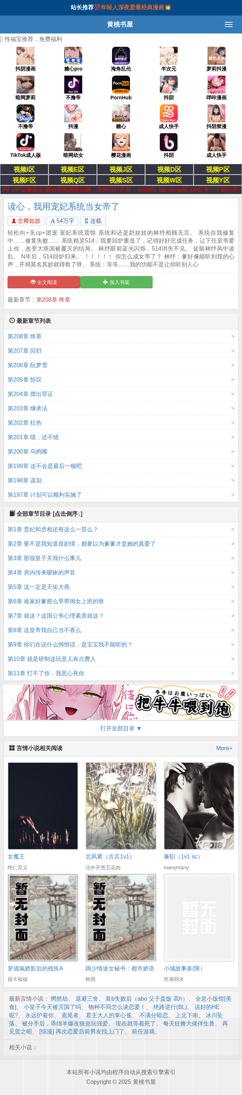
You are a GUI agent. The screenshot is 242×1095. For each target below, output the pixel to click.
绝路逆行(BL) (170, 1007)
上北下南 (186, 1015)
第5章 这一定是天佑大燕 (39, 587)
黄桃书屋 (120, 24)
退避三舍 (86, 999)
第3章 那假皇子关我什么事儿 (44, 558)
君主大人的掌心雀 (109, 1015)
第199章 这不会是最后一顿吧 (45, 466)
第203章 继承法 (27, 408)
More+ (224, 748)
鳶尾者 (70, 1015)
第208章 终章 (53, 300)
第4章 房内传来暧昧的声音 (41, 572)
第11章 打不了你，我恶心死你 (46, 673)
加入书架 (116, 282)
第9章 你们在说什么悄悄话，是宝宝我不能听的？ (70, 644)
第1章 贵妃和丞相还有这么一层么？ (53, 529)
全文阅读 (44, 282)
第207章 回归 (25, 351)
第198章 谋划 (25, 480)
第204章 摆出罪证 (30, 394)
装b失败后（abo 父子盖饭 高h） (147, 999)
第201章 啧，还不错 (33, 437)
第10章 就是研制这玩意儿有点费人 (52, 659)
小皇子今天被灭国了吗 (52, 1007)
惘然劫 (59, 999)
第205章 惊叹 (25, 380)
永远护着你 (39, 1015)
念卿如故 (26, 221)
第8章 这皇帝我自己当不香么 (44, 630)
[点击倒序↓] (68, 514)
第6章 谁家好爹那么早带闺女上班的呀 (56, 601)
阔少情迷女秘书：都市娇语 (119, 968)
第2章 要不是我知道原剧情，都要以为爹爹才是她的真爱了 (82, 544)
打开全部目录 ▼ (121, 728)
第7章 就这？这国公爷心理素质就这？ (56, 616)
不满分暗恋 (153, 1015)
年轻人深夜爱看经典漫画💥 (136, 7)
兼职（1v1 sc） (183, 856)
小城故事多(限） (185, 968)
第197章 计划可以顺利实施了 (45, 495)
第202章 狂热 (25, 423)
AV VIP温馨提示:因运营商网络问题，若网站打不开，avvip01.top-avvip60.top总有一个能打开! (121, 189)
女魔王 (16, 856)
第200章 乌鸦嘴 (27, 452)
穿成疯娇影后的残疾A (35, 968)
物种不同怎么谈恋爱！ (117, 1007)
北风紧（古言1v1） (110, 856)
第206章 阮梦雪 (27, 365)
